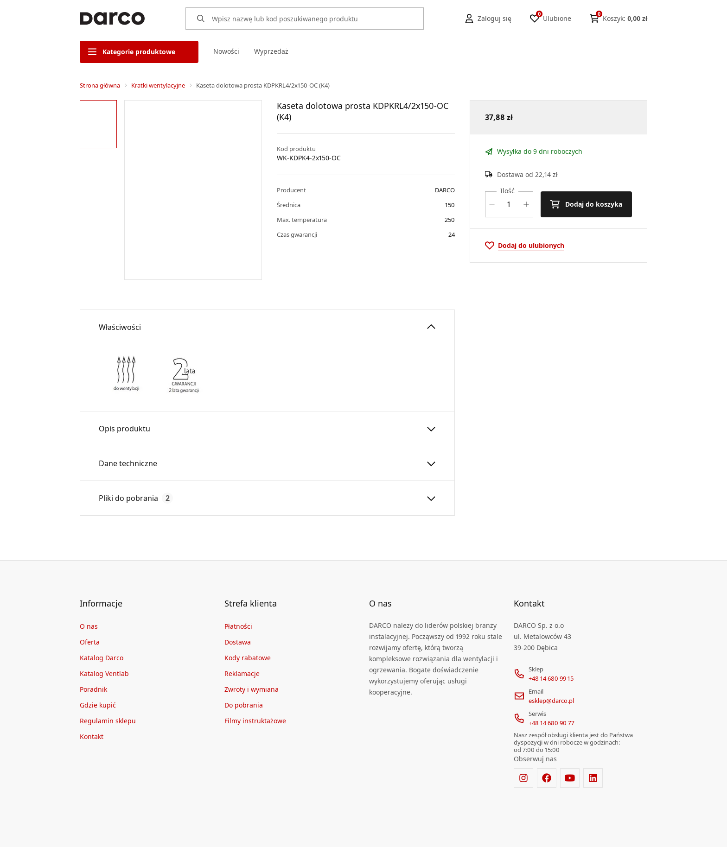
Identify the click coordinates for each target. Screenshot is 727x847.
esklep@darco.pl (551, 700)
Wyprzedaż (271, 51)
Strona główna (100, 85)
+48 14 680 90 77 (551, 722)
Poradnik (93, 688)
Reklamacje (242, 673)
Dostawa (237, 641)
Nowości (226, 51)
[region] (100, 189)
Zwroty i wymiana (251, 688)
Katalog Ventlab (104, 673)
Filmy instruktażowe (255, 720)
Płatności (238, 625)
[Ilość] (509, 204)
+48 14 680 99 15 (551, 678)
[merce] (159, 832)
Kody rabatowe (247, 657)
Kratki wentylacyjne (158, 85)
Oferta (90, 641)
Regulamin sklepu (108, 720)
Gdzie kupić (98, 704)
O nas (89, 625)
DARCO (445, 190)
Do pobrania (243, 704)
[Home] (112, 18)
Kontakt (91, 736)
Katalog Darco (101, 657)
